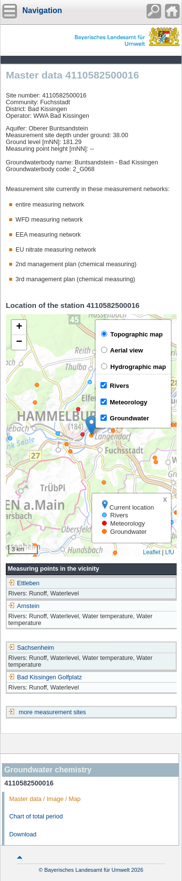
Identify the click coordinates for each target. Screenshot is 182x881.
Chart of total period (36, 816)
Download (22, 834)
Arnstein (23, 606)
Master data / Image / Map (45, 799)
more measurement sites (52, 712)
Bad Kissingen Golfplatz (45, 677)
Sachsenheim (31, 647)
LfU (169, 552)
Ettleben (23, 583)
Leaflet (151, 552)
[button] (91, 425)
